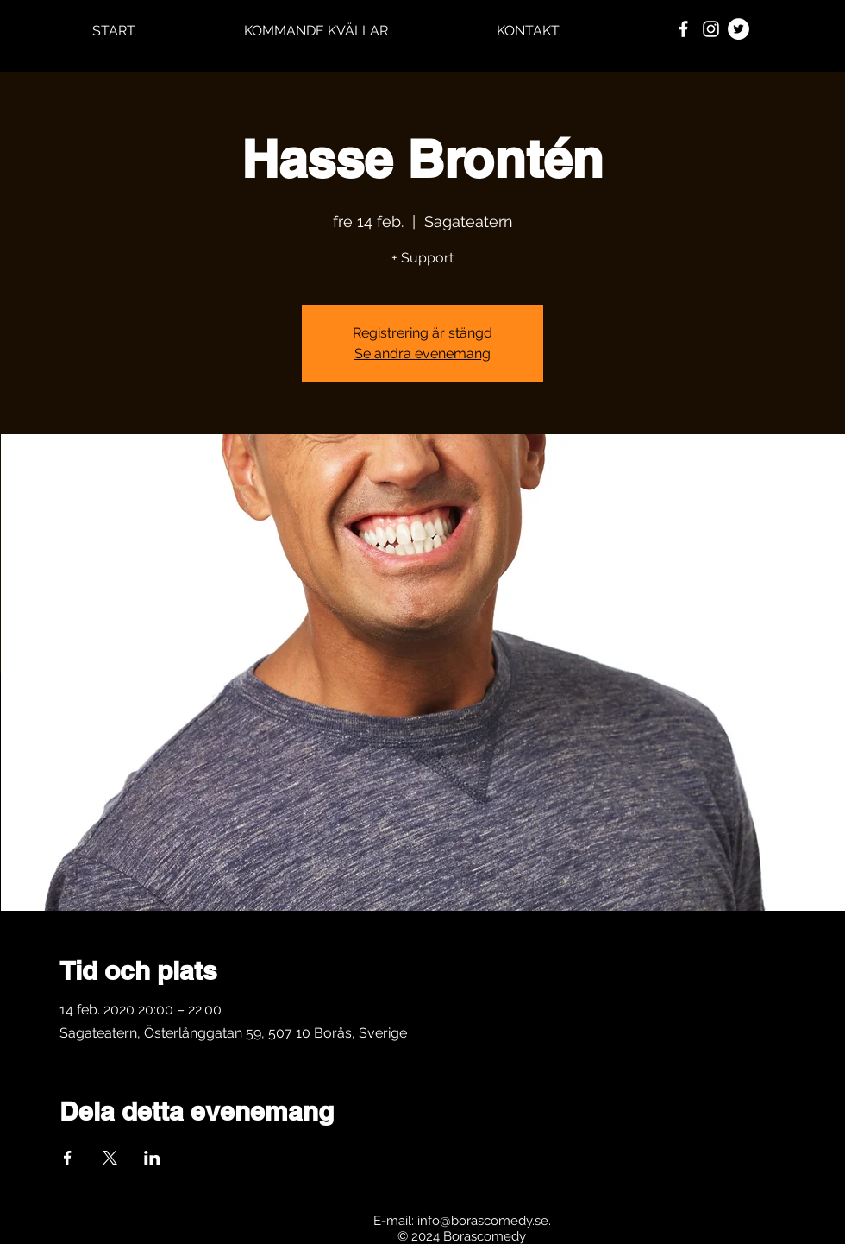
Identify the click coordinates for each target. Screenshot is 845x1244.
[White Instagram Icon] (711, 29)
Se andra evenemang (422, 353)
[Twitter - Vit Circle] (738, 29)
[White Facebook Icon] (683, 29)
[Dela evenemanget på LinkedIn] (152, 1158)
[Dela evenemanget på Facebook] (67, 1158)
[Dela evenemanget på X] (110, 1158)
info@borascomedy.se (482, 1220)
